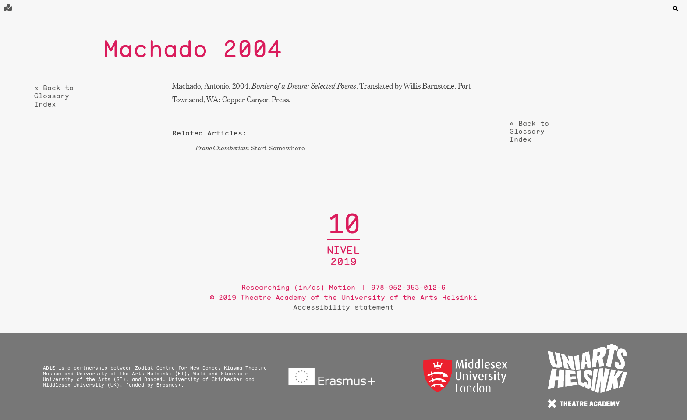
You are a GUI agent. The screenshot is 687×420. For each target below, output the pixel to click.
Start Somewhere (250, 148)
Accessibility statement (343, 307)
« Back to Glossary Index (54, 96)
